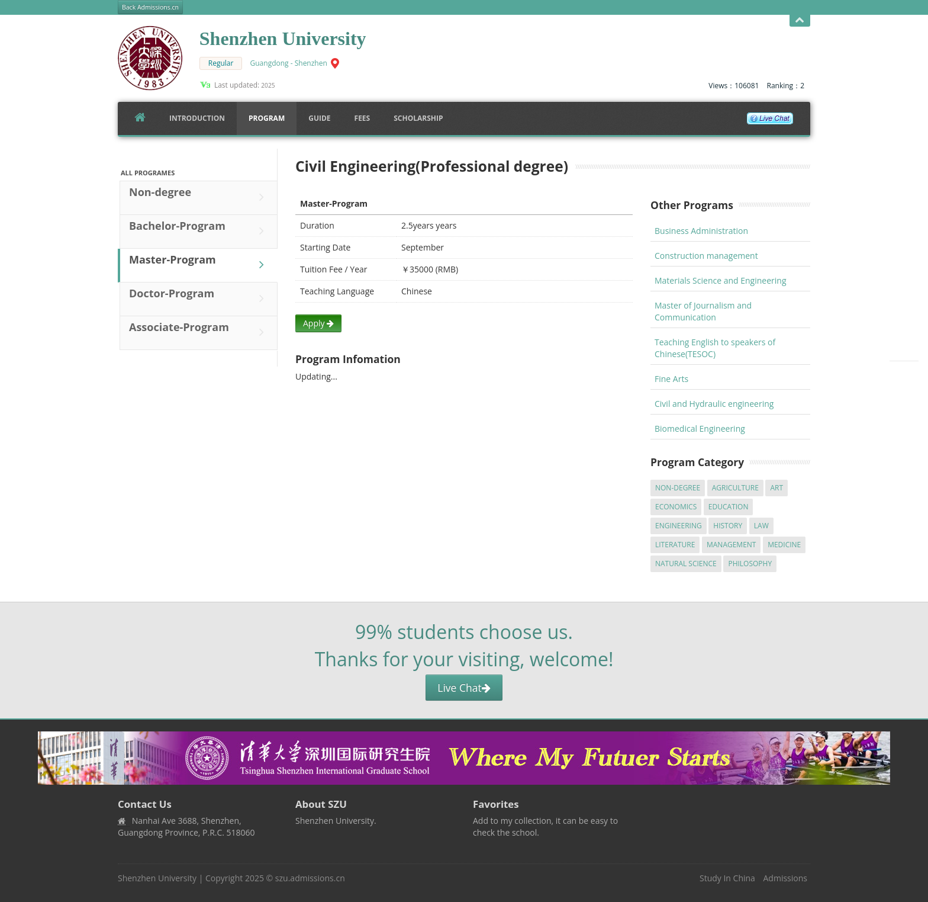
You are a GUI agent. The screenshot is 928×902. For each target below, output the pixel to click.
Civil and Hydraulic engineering (714, 403)
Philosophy (750, 563)
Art (776, 488)
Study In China (727, 878)
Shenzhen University (157, 878)
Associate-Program (199, 332)
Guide (319, 118)
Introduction (197, 118)
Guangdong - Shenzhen (288, 63)
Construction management (706, 255)
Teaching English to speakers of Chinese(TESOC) (715, 347)
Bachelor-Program (199, 231)
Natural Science (686, 563)
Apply (318, 323)
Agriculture (735, 488)
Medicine (784, 545)
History (727, 526)
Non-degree (199, 197)
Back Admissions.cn (150, 7)
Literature (675, 545)
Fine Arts (671, 378)
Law (761, 526)
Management (731, 545)
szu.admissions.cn (310, 878)
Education (728, 507)
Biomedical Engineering (700, 428)
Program (267, 118)
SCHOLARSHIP (418, 118)
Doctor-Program (199, 298)
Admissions (785, 878)
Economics (676, 507)
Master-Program (199, 264)
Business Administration (701, 230)
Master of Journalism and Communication (703, 311)
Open (799, 20)
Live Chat (463, 687)
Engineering (678, 526)
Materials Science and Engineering (721, 280)
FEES (362, 118)
